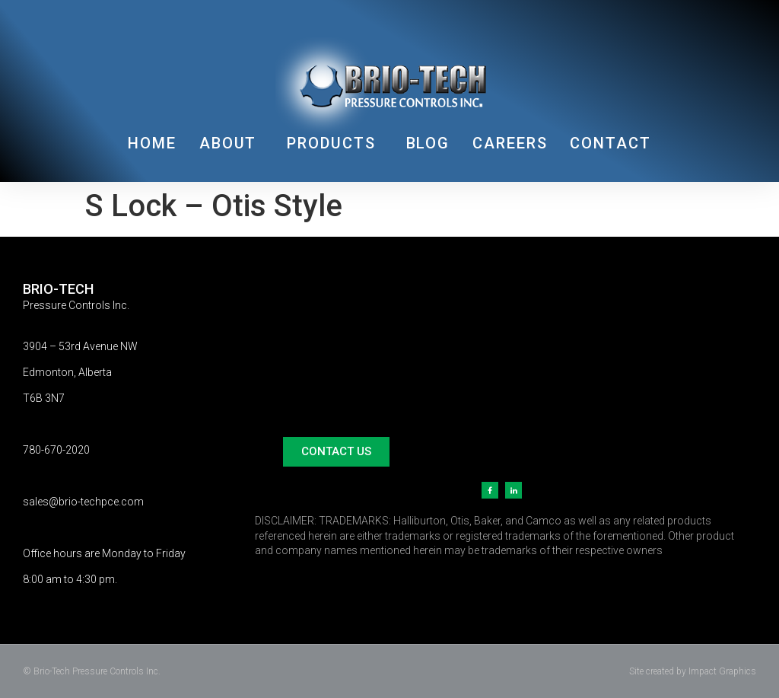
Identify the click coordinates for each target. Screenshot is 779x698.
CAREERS (509, 143)
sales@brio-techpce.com (83, 502)
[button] (336, 452)
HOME (152, 143)
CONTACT (610, 143)
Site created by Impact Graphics (692, 671)
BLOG (428, 143)
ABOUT (232, 143)
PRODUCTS (335, 143)
